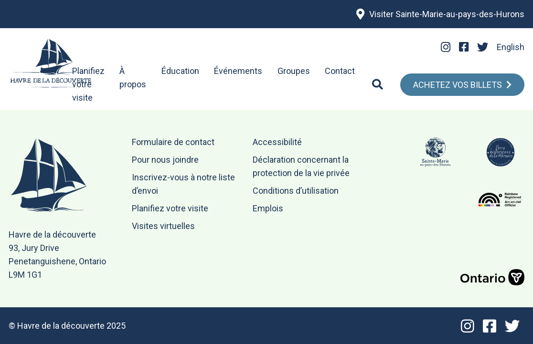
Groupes (293, 71)
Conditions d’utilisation (296, 191)
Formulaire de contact (173, 142)
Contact (340, 71)
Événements (238, 71)
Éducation (180, 71)
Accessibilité (277, 142)
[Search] (377, 84)
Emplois (268, 208)
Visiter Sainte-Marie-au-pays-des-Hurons (446, 14)
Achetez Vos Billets (457, 85)
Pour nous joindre (165, 160)
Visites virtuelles (163, 226)
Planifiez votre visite (88, 84)
